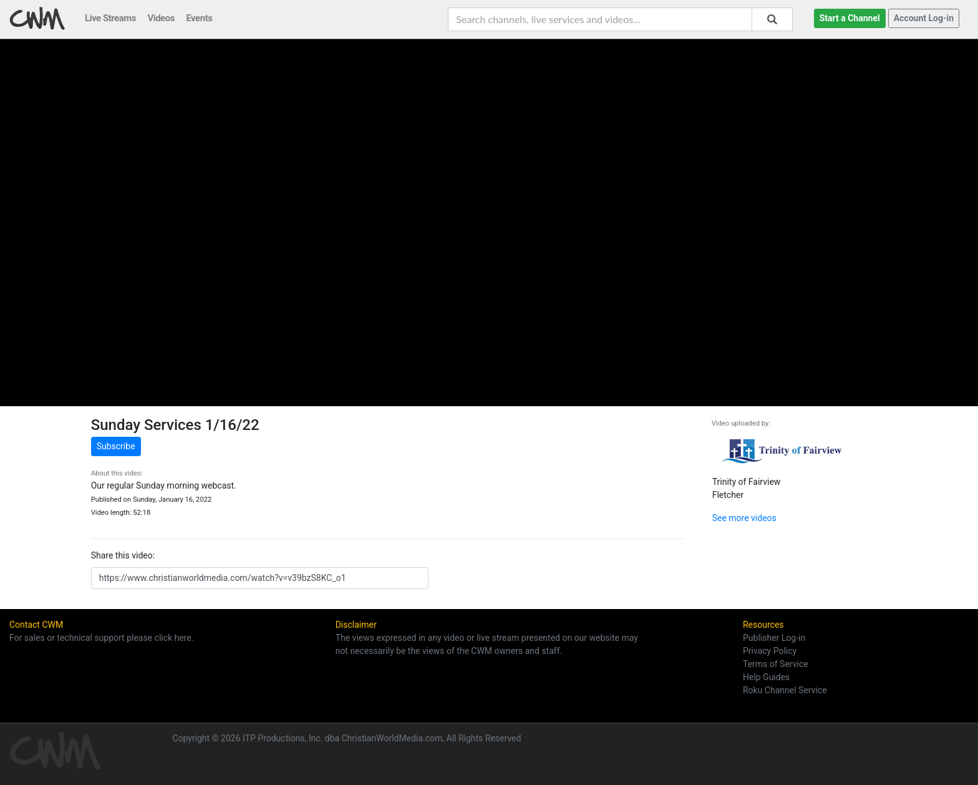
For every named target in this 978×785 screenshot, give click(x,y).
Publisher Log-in (774, 638)
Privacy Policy (769, 651)
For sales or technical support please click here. (101, 638)
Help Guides (766, 677)
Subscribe (116, 446)
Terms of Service (775, 664)
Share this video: (123, 555)
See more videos (744, 518)
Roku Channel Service (785, 690)
